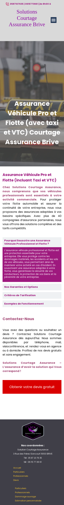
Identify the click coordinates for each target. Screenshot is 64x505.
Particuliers (19, 471)
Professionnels (20, 476)
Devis (16, 480)
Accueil (17, 467)
